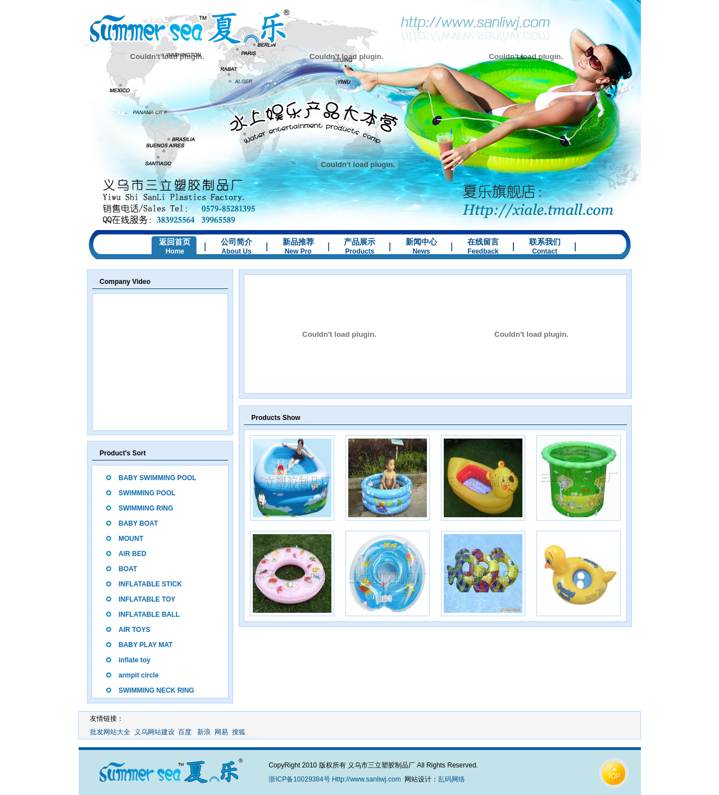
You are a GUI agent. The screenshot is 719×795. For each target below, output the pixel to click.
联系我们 (545, 241)
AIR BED (132, 554)
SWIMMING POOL (147, 493)
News (421, 251)
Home (175, 251)
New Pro (298, 251)
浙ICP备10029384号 (299, 779)
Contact (544, 251)
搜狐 (238, 732)
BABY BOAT (138, 523)
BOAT (128, 569)
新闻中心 (421, 241)
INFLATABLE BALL (149, 614)
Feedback (482, 251)
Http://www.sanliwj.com (366, 779)
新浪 (204, 732)
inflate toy (135, 660)
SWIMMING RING (146, 508)
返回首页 (174, 241)
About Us (236, 251)
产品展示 (359, 241)
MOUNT (131, 539)
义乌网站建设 (154, 732)
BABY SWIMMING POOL (157, 478)
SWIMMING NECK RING (156, 690)
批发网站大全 (110, 732)
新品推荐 (298, 241)
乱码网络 (451, 779)
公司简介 (236, 241)
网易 (221, 732)
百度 (185, 732)
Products (359, 251)
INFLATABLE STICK (150, 584)
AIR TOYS (134, 630)
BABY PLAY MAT (145, 645)
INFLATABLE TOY (147, 599)
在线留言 (483, 241)
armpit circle (138, 675)
